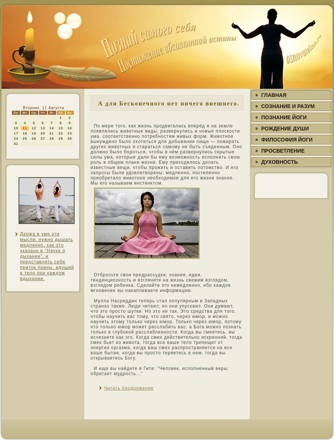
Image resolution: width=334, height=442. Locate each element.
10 (16, 128)
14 (52, 128)
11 (25, 128)
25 (25, 138)
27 (43, 138)
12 (34, 128)
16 (70, 128)
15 (61, 128)
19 (34, 133)
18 (25, 133)
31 (16, 144)
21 (52, 133)
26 (34, 138)
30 (70, 138)
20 (43, 133)
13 (43, 128)
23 (70, 133)
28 (52, 138)
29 (61, 138)
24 (16, 138)
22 (61, 133)
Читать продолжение (129, 388)
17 (16, 133)
